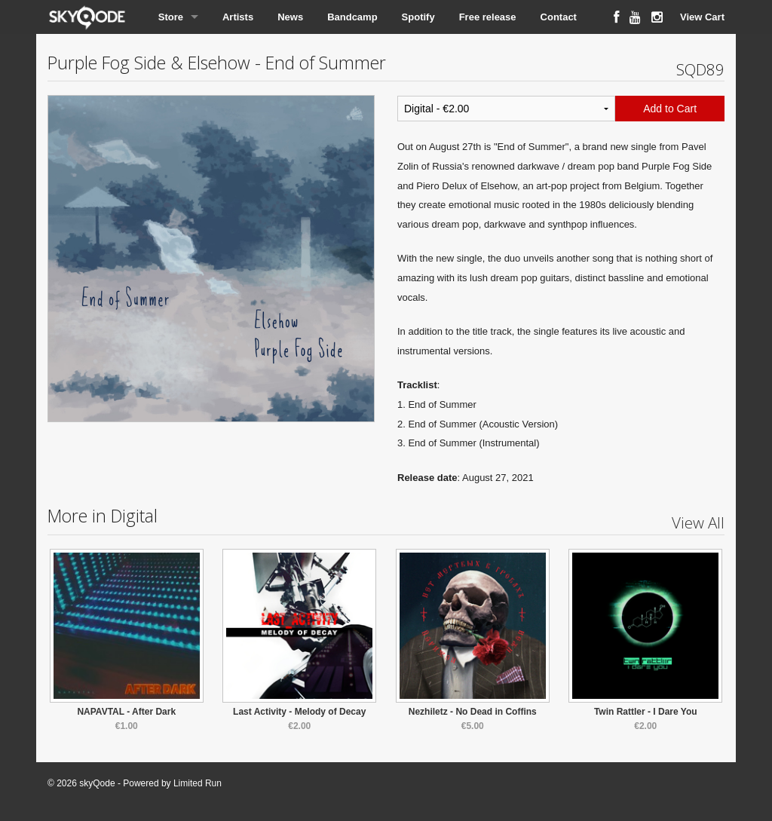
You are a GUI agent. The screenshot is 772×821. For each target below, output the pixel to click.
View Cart (702, 17)
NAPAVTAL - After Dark (126, 711)
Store (170, 17)
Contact (559, 17)
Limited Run (197, 783)
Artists (237, 17)
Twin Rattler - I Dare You (645, 711)
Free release (487, 17)
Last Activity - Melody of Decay (299, 711)
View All (698, 522)
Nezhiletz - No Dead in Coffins (473, 711)
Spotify (418, 17)
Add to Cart (670, 109)
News (290, 17)
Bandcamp (352, 17)
